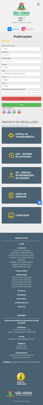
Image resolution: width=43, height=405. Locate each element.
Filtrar (21, 105)
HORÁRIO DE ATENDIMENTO (21, 262)
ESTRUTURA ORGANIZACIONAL (21, 255)
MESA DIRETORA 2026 (21, 267)
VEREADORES (21, 275)
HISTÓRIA (21, 260)
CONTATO (21, 307)
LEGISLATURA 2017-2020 (21, 282)
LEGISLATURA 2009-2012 (21, 287)
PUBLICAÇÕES (21, 271)
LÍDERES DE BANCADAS (21, 264)
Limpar (21, 99)
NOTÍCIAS (21, 291)
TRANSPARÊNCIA (21, 303)
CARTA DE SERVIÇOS (21, 251)
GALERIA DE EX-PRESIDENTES (21, 257)
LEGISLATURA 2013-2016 (21, 284)
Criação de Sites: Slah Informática (21, 401)
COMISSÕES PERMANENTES (21, 253)
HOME (21, 244)
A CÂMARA (21, 248)
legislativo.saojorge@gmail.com (22, 339)
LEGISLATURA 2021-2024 (21, 280)
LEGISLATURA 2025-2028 (22, 277)
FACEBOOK (21, 295)
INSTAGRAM (21, 299)
